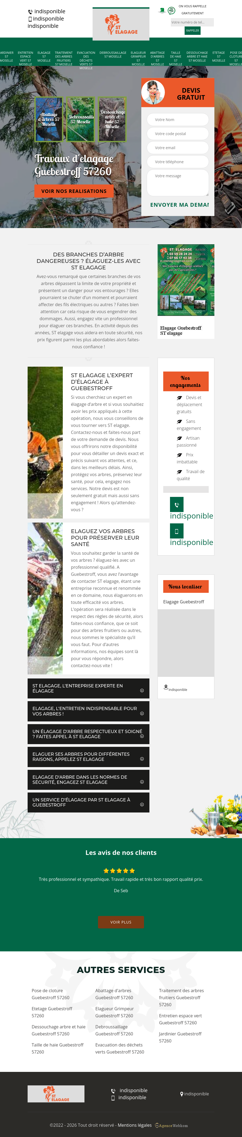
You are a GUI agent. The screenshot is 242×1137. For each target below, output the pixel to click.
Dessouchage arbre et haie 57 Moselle (197, 56)
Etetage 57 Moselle (218, 56)
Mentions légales (135, 1125)
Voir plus (121, 922)
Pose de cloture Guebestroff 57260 (50, 994)
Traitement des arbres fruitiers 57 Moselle (64, 58)
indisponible (46, 11)
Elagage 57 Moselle (44, 56)
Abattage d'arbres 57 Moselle (157, 58)
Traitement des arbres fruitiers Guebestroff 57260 (181, 998)
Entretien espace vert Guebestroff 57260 (180, 1019)
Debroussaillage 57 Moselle (113, 54)
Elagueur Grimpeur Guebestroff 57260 (114, 1012)
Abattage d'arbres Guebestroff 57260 (114, 994)
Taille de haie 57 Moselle (175, 58)
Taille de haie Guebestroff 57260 (57, 1048)
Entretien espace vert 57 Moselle (25, 58)
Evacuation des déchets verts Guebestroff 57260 (119, 1048)
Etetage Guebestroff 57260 (52, 1012)
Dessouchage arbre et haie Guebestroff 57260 (59, 1030)
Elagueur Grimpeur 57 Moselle (138, 58)
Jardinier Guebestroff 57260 (180, 1037)
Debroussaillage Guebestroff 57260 (114, 1030)
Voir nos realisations (74, 191)
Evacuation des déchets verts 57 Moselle (86, 60)
